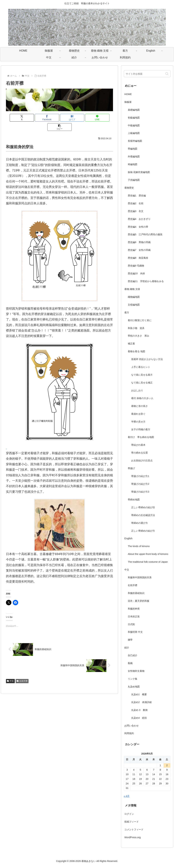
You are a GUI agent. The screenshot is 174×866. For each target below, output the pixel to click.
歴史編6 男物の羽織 (139, 242)
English (128, 538)
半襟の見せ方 (139, 421)
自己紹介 (132, 655)
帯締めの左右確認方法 (143, 515)
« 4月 (126, 796)
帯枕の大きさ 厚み (138, 335)
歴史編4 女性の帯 (138, 226)
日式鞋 (131, 624)
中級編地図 (134, 125)
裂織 (130, 663)
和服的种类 (134, 608)
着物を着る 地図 (136, 351)
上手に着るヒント (140, 367)
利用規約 (129, 733)
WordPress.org (132, 837)
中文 (10, 671)
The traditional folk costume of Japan (148, 561)
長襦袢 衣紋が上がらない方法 (147, 359)
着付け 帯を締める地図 (141, 437)
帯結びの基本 (138, 445)
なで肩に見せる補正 (142, 382)
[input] (147, 73)
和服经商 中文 (135, 632)
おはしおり (137, 390)
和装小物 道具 (136, 328)
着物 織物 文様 (132, 289)
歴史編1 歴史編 (137, 195)
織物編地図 (134, 297)
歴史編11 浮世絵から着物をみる (146, 281)
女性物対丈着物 (136, 671)
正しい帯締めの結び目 (143, 507)
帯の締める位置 (139, 452)
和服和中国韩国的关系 (140, 577)
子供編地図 (134, 180)
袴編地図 (132, 164)
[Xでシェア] (23, 118)
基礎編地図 (134, 109)
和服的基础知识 (136, 593)
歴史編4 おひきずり (139, 219)
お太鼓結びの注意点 (142, 460)
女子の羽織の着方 (140, 429)
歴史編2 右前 (135, 203)
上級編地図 (134, 133)
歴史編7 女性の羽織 (139, 250)
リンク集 (132, 678)
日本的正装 (134, 616)
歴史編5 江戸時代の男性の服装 (145, 234)
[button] (95, 118)
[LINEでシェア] (77, 118)
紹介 (126, 647)
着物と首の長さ (139, 406)
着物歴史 (129, 187)
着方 (126, 312)
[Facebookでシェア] (41, 118)
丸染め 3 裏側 (139, 710)
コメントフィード (133, 829)
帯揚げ (131, 468)
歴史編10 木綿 (136, 273)
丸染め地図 (134, 686)
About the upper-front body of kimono (148, 554)
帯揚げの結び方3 (140, 491)
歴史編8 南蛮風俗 (138, 257)
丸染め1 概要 (139, 694)
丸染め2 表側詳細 (141, 702)
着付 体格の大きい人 (142, 398)
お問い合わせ (131, 725)
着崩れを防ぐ (138, 413)
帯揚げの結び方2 (140, 484)
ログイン (129, 814)
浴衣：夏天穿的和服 (138, 601)
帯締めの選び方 (139, 523)
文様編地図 (134, 304)
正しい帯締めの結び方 (143, 530)
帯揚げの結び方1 (140, 476)
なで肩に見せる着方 (142, 374)
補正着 (131, 343)
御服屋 (128, 102)
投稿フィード (131, 821)
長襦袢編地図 (135, 141)
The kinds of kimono (139, 546)
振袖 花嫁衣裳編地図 (139, 172)
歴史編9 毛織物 (136, 265)
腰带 (130, 639)
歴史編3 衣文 (135, 211)
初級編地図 (134, 117)
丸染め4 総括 (139, 717)
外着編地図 (134, 156)
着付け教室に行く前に (140, 320)
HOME (128, 94)
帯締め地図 (134, 499)
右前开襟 (22, 671)
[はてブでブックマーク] (59, 118)
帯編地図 (132, 148)
